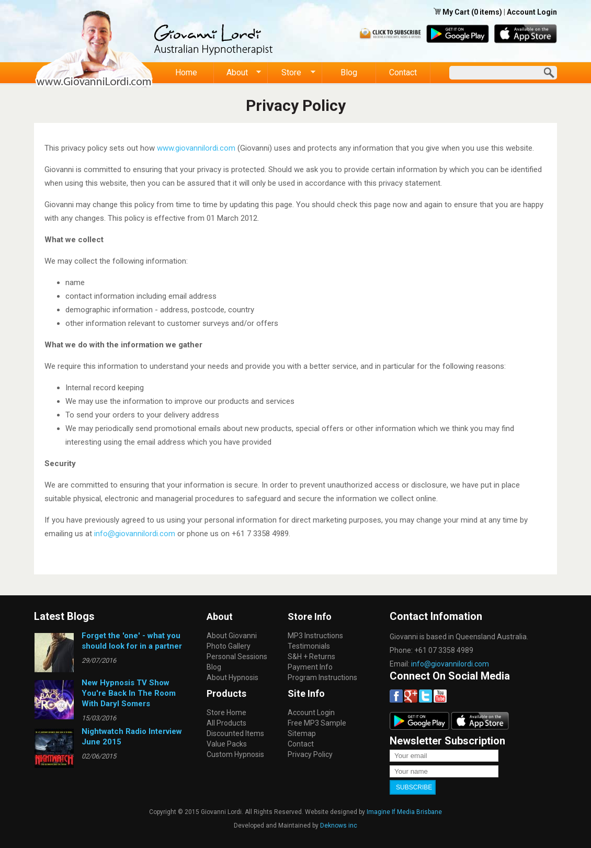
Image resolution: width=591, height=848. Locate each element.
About (238, 72)
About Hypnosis (232, 677)
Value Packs (227, 744)
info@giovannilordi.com (134, 533)
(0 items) (486, 12)
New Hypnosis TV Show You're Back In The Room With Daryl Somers (129, 693)
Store (291, 72)
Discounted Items (235, 733)
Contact (403, 72)
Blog (348, 72)
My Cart (456, 12)
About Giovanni (232, 635)
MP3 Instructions (315, 635)
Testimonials (309, 646)
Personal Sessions (237, 656)
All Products (226, 723)
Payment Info (310, 667)
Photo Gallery (229, 646)
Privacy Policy (310, 754)
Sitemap (302, 733)
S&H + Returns (311, 656)
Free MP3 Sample (317, 723)
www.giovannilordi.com (196, 148)
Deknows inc (338, 825)
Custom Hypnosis (235, 754)
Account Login (532, 12)
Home (186, 72)
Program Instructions (322, 677)
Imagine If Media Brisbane (404, 812)
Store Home (226, 712)
